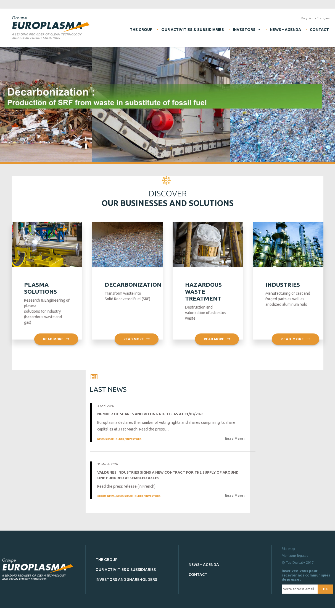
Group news (106, 496)
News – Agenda (285, 29)
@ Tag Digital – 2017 (298, 562)
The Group (141, 29)
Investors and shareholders (126, 579)
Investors (247, 29)
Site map (288, 548)
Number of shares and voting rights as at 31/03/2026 (150, 414)
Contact (319, 29)
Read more (56, 346)
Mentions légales (295, 555)
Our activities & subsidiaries (192, 29)
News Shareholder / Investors (119, 438)
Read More (234, 438)
